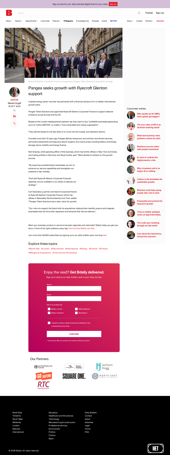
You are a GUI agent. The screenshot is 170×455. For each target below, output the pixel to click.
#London (45, 248)
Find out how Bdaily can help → (82, 228)
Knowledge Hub (82, 21)
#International (71, 248)
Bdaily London (56, 309)
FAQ (87, 432)
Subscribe (74, 334)
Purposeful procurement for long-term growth (145, 202)
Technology (54, 419)
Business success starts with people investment (143, 148)
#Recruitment (57, 248)
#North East (33, 248)
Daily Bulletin (91, 412)
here (105, 235)
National (16, 428)
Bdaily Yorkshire (57, 313)
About (129, 21)
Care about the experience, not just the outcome (144, 235)
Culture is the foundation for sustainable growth (144, 180)
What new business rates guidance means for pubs (143, 137)
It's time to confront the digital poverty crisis (142, 159)
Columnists (45, 21)
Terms (88, 428)
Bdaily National (84, 309)
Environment (54, 428)
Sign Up (113, 4)
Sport (51, 438)
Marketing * (82, 313)
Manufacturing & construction (62, 422)
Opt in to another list (54, 305)
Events (104, 21)
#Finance (93, 248)
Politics (52, 432)
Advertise (160, 21)
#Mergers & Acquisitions (39, 252)
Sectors (18, 21)
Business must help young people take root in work (144, 191)
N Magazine (68, 21)
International (18, 432)
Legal (87, 425)
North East (17, 412)
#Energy (83, 248)
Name (49, 284)
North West (18, 419)
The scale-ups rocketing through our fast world (143, 224)
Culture (52, 435)
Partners (148, 21)
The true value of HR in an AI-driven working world (144, 126)
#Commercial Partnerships (64, 252)
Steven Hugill (14, 103)
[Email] (74, 298)
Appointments (30, 21)
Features (55, 21)
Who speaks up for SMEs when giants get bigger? (143, 115)
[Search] (139, 13)
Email (49, 294)
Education (53, 412)
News (8, 21)
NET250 (113, 21)
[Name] (74, 288)
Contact (139, 21)
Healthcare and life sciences (61, 415)
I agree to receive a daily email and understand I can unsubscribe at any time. (70, 324)
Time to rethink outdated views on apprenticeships (144, 213)
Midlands (17, 422)
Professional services (58, 425)
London (16, 425)
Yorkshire (17, 415)
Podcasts (95, 21)
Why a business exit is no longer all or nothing (143, 170)
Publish (149, 12)
